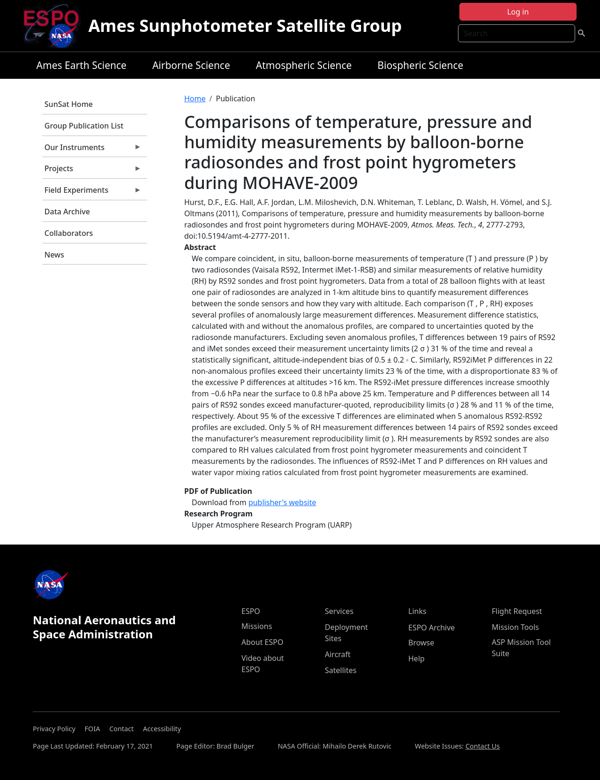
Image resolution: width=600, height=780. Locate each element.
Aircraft (338, 654)
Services (339, 611)
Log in (518, 12)
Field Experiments (92, 192)
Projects (92, 170)
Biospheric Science (420, 65)
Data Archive (67, 211)
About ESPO (262, 642)
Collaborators (69, 233)
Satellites (340, 670)
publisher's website (282, 502)
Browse (421, 642)
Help (416, 658)
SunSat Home (69, 104)
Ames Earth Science (82, 65)
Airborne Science (191, 65)
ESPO (250, 611)
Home (195, 98)
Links (417, 611)
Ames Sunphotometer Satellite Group (245, 25)
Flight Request (517, 611)
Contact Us (482, 746)
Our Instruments (92, 149)
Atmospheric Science (304, 65)
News (54, 255)
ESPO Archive (431, 627)
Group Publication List (84, 126)
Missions (256, 626)
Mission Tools (515, 627)
